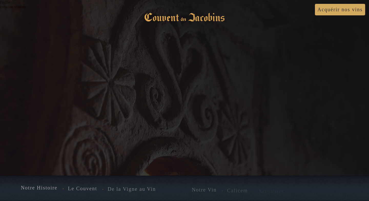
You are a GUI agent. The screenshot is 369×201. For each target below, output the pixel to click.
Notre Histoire (39, 188)
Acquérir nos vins (340, 9)
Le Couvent (82, 188)
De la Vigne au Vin (132, 189)
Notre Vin (204, 190)
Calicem (237, 191)
